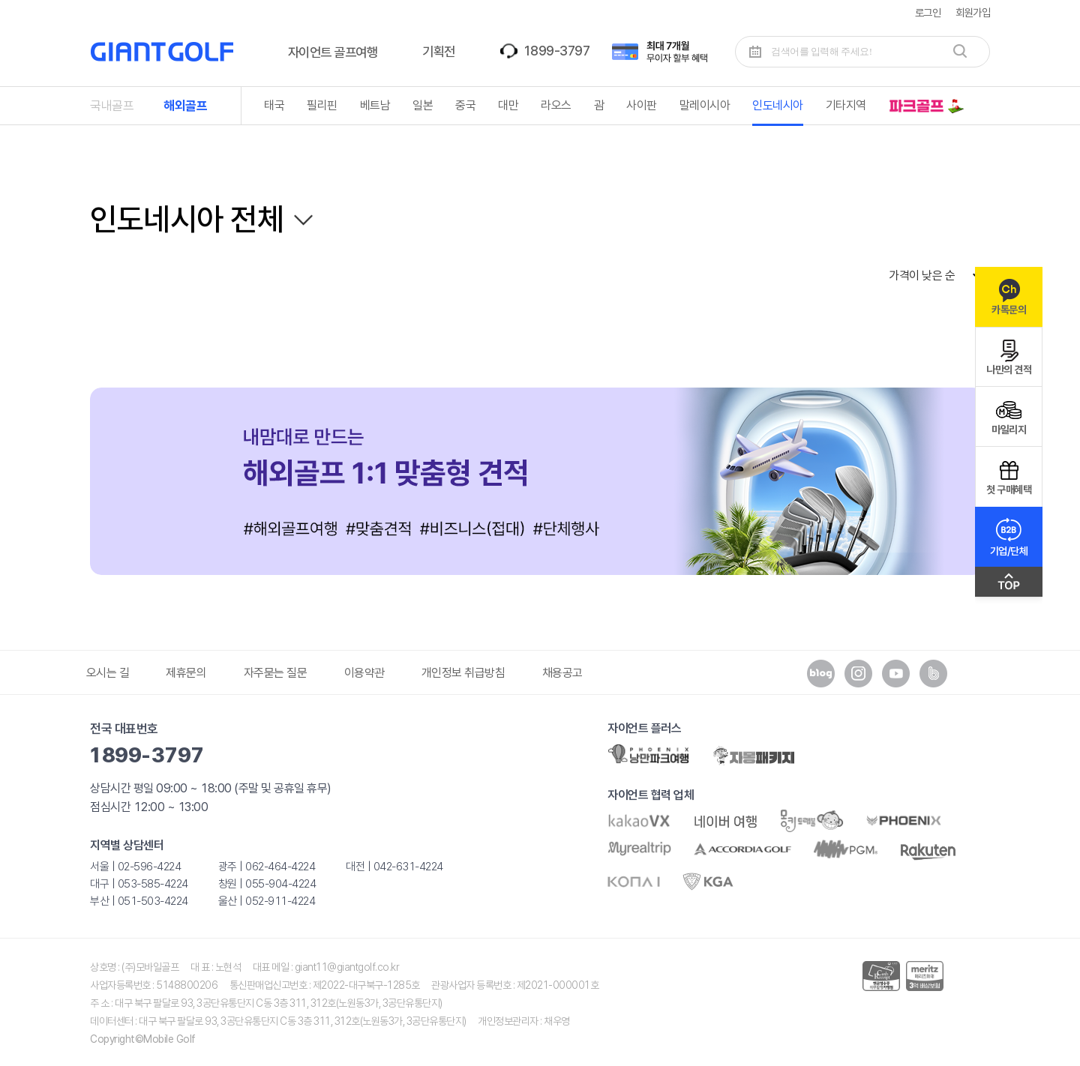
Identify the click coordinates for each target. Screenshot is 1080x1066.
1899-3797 (556, 50)
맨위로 (1008, 585)
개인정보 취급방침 (464, 673)
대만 (508, 105)
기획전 (438, 51)
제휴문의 (186, 673)
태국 (274, 105)
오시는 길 (108, 673)
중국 (465, 105)
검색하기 (960, 51)
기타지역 (846, 105)
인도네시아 (777, 105)
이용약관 (364, 673)
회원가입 (973, 12)
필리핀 (322, 105)
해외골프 (185, 105)
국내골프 (112, 105)
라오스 (556, 105)
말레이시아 (705, 105)
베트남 (375, 105)
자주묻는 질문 (276, 673)
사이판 (641, 105)
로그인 (928, 12)
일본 (422, 105)
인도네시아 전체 (187, 219)
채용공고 (562, 673)
